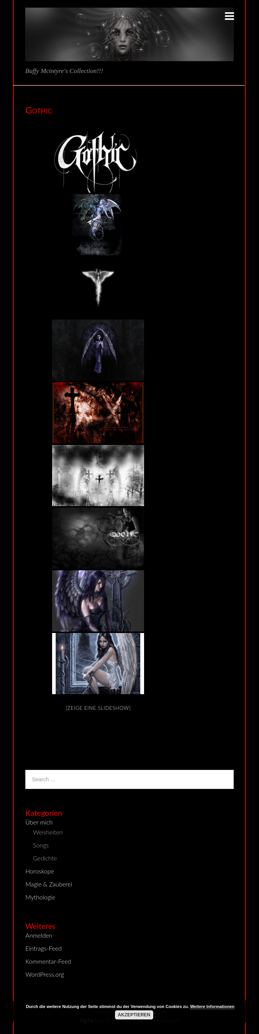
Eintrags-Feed (43, 948)
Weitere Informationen (212, 1006)
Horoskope (39, 871)
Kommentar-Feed (48, 961)
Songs (41, 845)
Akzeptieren (134, 1015)
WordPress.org (44, 974)
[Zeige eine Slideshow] (98, 708)
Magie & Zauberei (48, 884)
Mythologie (40, 897)
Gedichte (45, 858)
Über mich (38, 822)
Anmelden (38, 935)
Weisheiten (47, 832)
